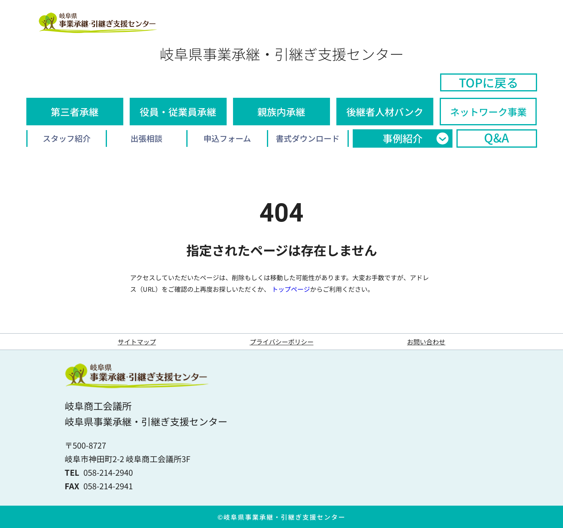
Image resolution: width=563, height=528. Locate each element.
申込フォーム (227, 138)
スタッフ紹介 (67, 138)
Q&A (496, 137)
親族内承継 (281, 112)
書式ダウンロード (308, 138)
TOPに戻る (488, 82)
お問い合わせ (426, 341)
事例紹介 (403, 138)
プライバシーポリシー (282, 341)
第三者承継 (75, 112)
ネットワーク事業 (488, 112)
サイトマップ (137, 341)
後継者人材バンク (384, 112)
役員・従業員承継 (178, 112)
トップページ (291, 289)
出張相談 (146, 138)
